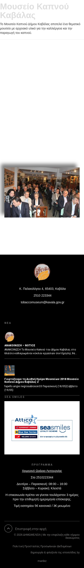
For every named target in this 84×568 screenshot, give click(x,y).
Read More (19, 153)
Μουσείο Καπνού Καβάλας (34, 11)
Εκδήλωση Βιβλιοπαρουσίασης (41, 68)
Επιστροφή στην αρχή (30, 529)
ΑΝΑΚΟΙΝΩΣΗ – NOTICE (19, 345)
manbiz (42, 561)
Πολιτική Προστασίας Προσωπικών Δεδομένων (42, 546)
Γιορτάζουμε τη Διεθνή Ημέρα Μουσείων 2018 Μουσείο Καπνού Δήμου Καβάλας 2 (41, 380)
